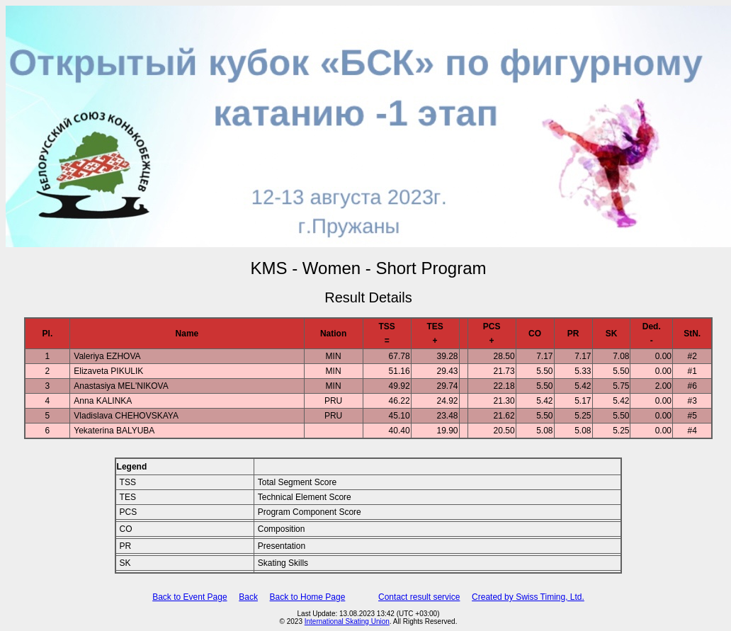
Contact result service (419, 597)
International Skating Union (347, 621)
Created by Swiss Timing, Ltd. (528, 597)
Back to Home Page (308, 597)
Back (248, 597)
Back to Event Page (189, 597)
